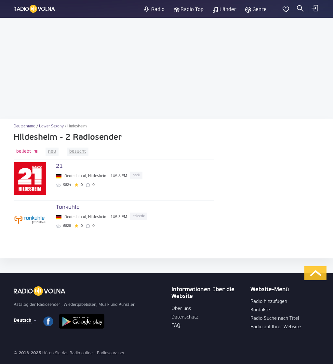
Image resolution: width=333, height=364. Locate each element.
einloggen (314, 8)
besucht (77, 151)
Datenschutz (184, 317)
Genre (259, 9)
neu (52, 151)
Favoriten (286, 8)
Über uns (181, 308)
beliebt (23, 151)
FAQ (175, 325)
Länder (228, 9)
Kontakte (260, 310)
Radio (158, 9)
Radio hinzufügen (268, 301)
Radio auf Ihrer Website (275, 327)
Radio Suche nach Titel (274, 318)
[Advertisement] (166, 68)
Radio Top (192, 9)
